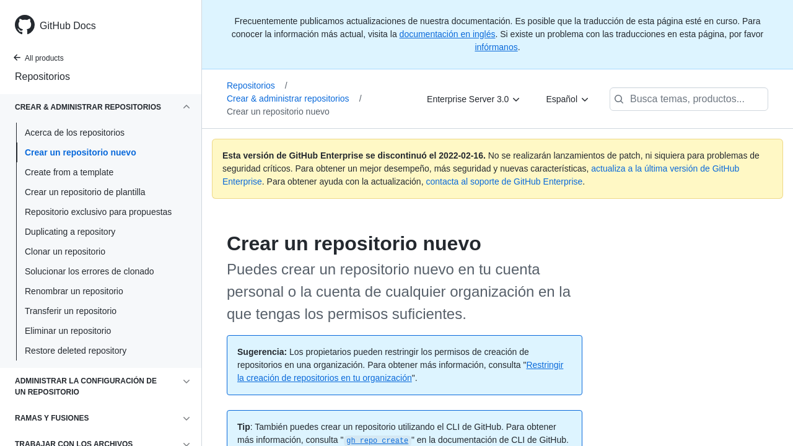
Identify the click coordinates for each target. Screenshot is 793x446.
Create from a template (69, 172)
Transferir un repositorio (70, 311)
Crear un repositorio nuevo (80, 152)
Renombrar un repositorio (74, 291)
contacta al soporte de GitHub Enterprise (504, 181)
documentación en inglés (448, 34)
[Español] (568, 99)
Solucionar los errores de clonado (89, 271)
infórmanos (496, 47)
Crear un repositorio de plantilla (85, 192)
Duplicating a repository (70, 232)
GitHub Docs (68, 25)
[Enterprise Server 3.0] (474, 99)
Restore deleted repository (75, 351)
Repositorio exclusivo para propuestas (98, 212)
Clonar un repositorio (65, 251)
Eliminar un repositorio (68, 331)
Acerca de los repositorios (75, 133)
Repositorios (42, 76)
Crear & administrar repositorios (294, 98)
